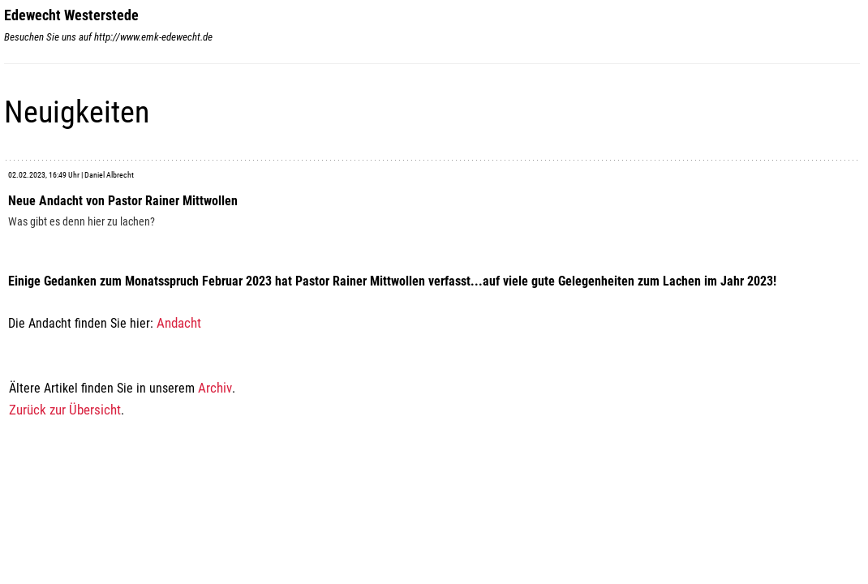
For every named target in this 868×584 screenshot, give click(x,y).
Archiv (215, 388)
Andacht (179, 323)
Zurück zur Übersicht (65, 410)
